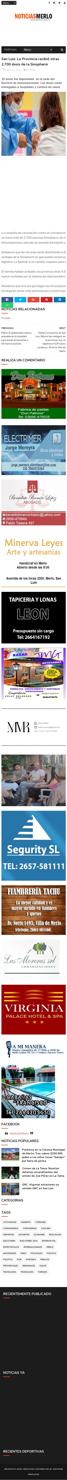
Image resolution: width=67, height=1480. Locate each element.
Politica (51, 1253)
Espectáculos (11, 1247)
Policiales (36, 1253)
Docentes (24, 1235)
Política (8, 1259)
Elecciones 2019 (29, 1241)
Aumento (26, 1222)
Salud (42, 1266)
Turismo (42, 1272)
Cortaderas (30, 1228)
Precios (44, 1259)
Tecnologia (9, 1272)
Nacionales (9, 1253)
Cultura (45, 1228)
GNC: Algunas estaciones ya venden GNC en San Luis (40, 1186)
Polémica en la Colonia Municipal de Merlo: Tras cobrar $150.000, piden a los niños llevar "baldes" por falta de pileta (43, 1155)
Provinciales (10, 1266)
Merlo (50, 1247)
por (19, 1259)
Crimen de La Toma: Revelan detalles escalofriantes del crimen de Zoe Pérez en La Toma (43, 1172)
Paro (23, 1253)
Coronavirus (10, 1228)
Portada (10, 50)
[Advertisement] (33, 1334)
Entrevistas (49, 1241)
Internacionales (33, 1247)
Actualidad (9, 1222)
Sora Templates (25, 1469)
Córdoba (40, 1222)
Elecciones (9, 1241)
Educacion (55, 1235)
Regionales (29, 1266)
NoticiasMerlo (19, 1134)
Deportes (8, 1235)
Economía (39, 1235)
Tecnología (27, 1272)
